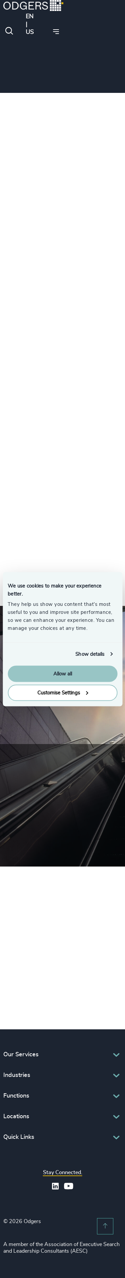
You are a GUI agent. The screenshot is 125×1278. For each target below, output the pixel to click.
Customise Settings (62, 692)
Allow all (62, 673)
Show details (89, 653)
